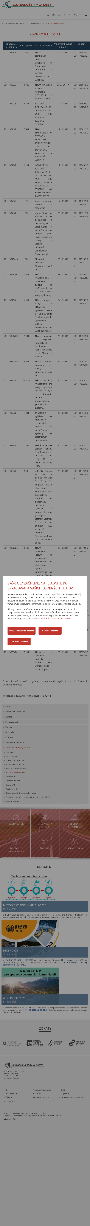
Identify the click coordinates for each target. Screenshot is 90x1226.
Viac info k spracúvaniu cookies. (56, 618)
